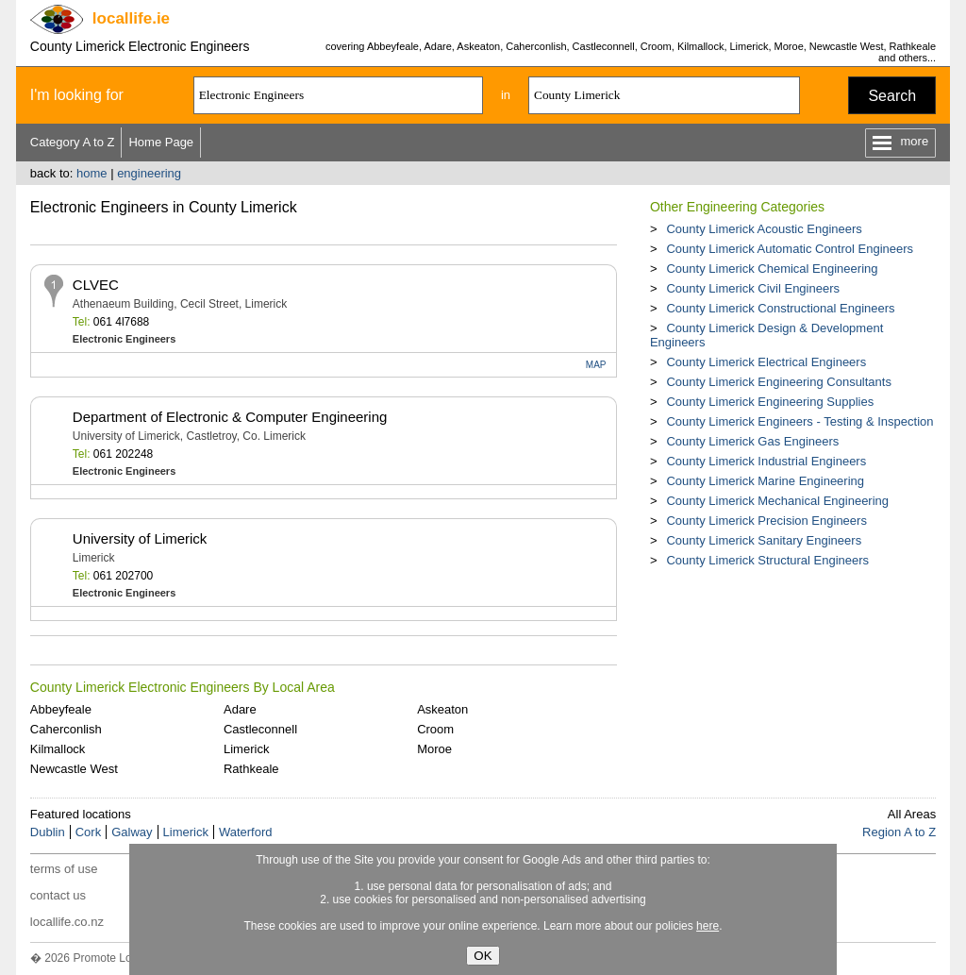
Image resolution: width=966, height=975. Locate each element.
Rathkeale (251, 769)
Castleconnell (260, 729)
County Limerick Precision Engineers (766, 520)
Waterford (246, 832)
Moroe (434, 749)
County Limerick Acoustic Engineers (763, 229)
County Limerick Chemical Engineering (771, 268)
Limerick (246, 749)
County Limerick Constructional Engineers (780, 308)
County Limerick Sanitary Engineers (763, 540)
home (92, 173)
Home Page (160, 142)
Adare (240, 709)
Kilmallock (58, 749)
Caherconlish (66, 729)
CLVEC (96, 285)
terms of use (64, 869)
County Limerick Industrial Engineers (766, 461)
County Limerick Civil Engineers (753, 288)
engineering (149, 173)
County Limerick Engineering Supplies (770, 402)
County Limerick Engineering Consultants (778, 382)
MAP (596, 365)
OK (482, 956)
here (707, 926)
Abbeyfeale (61, 709)
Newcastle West (74, 769)
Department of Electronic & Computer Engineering (230, 417)
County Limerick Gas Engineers (752, 441)
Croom (435, 729)
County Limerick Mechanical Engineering (777, 501)
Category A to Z (72, 142)
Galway (131, 832)
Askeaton (442, 709)
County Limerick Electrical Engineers (766, 362)
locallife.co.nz (67, 922)
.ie (131, 18)
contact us (58, 895)
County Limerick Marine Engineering (765, 481)
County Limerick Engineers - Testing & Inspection (799, 421)
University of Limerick (140, 538)
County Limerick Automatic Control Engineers (789, 249)
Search (892, 96)
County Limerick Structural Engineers (767, 560)
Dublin (47, 832)
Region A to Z (899, 832)
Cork (88, 832)
